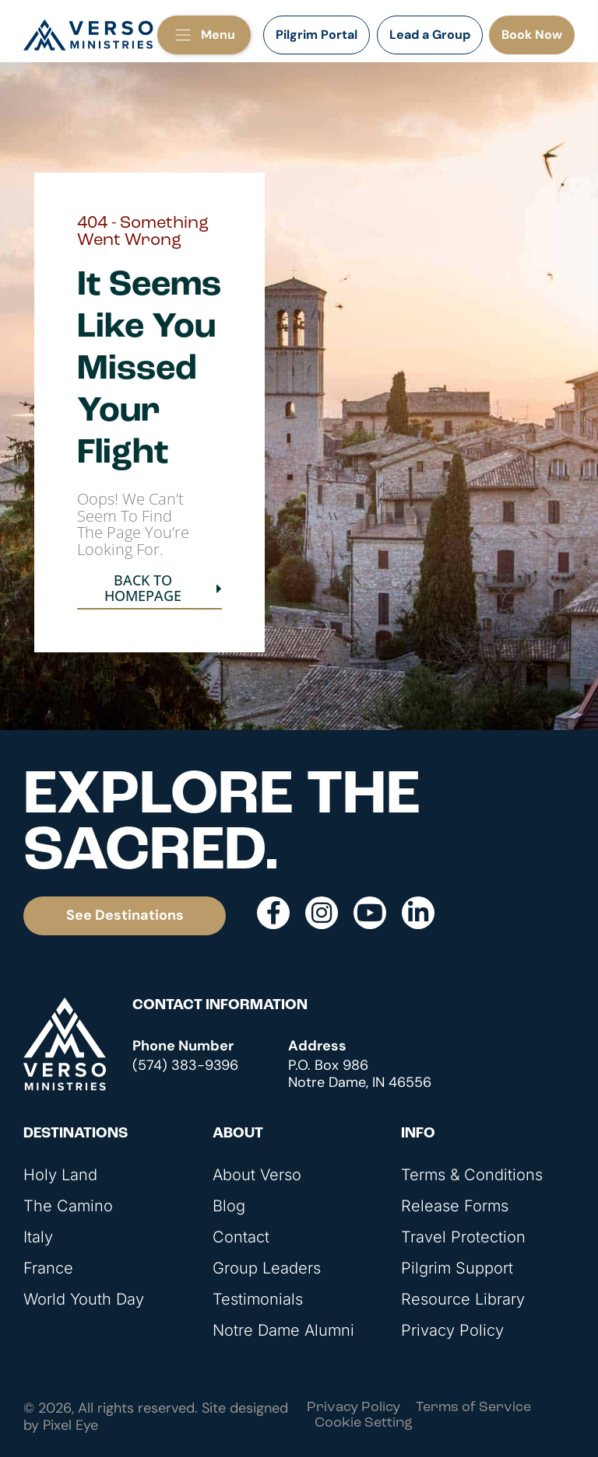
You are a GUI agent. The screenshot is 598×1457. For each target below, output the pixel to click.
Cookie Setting (364, 1423)
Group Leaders (267, 1268)
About (238, 1134)
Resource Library (463, 1299)
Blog (229, 1206)
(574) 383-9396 (185, 1065)
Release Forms (454, 1206)
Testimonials (258, 1299)
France (48, 1268)
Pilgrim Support (457, 1268)
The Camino (68, 1206)
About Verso (257, 1175)
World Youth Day (83, 1299)
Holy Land (60, 1175)
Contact (241, 1237)
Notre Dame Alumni (283, 1330)
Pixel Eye (70, 1425)
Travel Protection (463, 1237)
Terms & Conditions (472, 1175)
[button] (204, 35)
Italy (38, 1237)
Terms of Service (473, 1407)
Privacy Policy (452, 1330)
